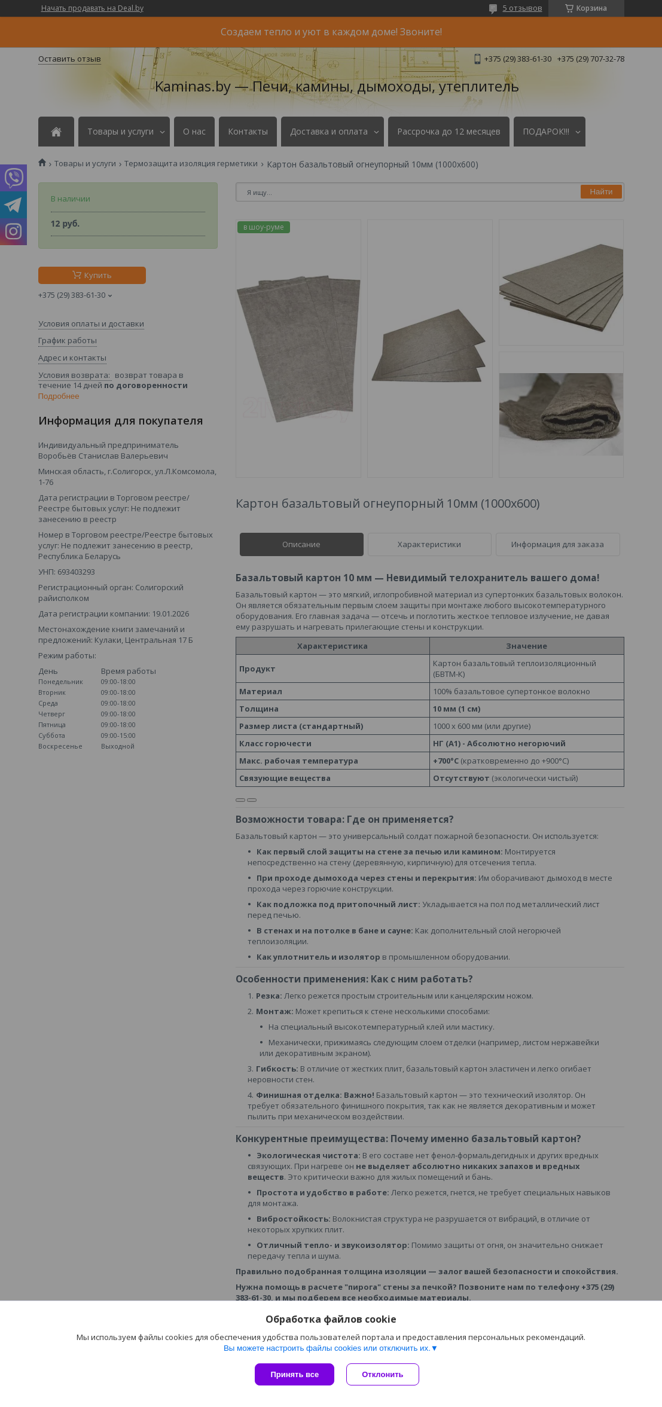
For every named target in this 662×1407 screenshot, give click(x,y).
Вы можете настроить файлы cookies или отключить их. (327, 1348)
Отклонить (382, 1374)
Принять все (294, 1374)
